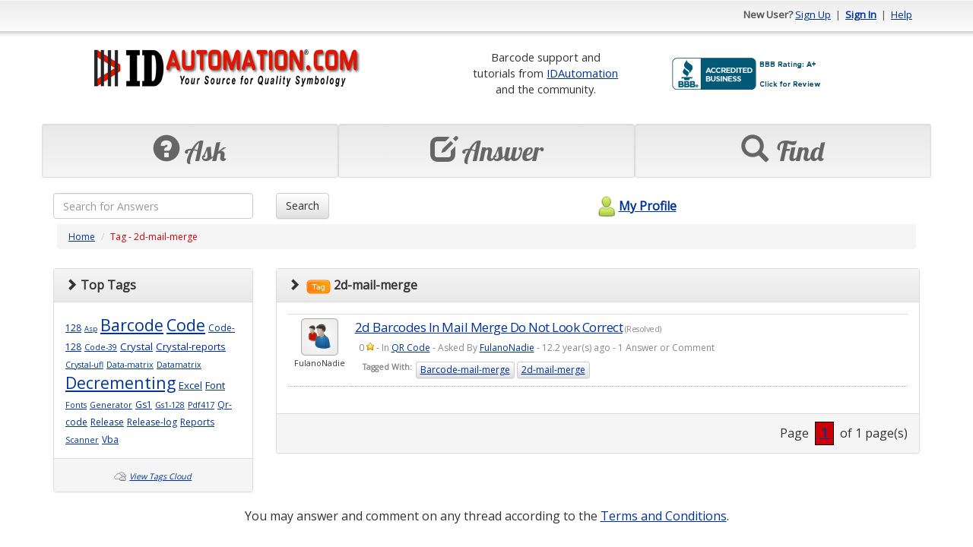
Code (185, 325)
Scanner (82, 440)
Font (215, 385)
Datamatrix (179, 364)
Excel (190, 385)
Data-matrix (130, 364)
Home (81, 236)
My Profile (635, 206)
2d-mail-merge (553, 369)
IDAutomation (582, 73)
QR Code (410, 347)
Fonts (76, 405)
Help (901, 14)
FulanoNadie (507, 347)
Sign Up (813, 14)
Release (107, 422)
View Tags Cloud (160, 476)
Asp (90, 329)
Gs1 (143, 404)
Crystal (136, 346)
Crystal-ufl (84, 364)
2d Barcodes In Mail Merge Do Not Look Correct (489, 327)
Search (302, 205)
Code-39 (100, 347)
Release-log (152, 422)
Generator (111, 405)
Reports (197, 422)
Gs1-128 (170, 405)
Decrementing (120, 383)
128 (73, 327)
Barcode (131, 325)
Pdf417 (201, 405)
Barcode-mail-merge (465, 369)
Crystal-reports (191, 346)
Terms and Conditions (664, 515)
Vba (110, 439)
